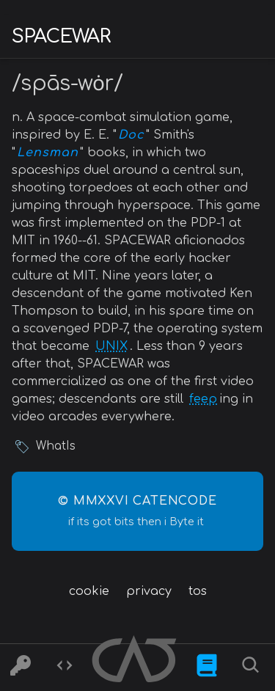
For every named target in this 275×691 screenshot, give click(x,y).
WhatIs (56, 446)
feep (203, 399)
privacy (149, 591)
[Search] (252, 668)
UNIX (111, 346)
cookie (89, 591)
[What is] (206, 668)
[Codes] (64, 668)
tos (197, 591)
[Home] (136, 661)
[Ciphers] (20, 668)
